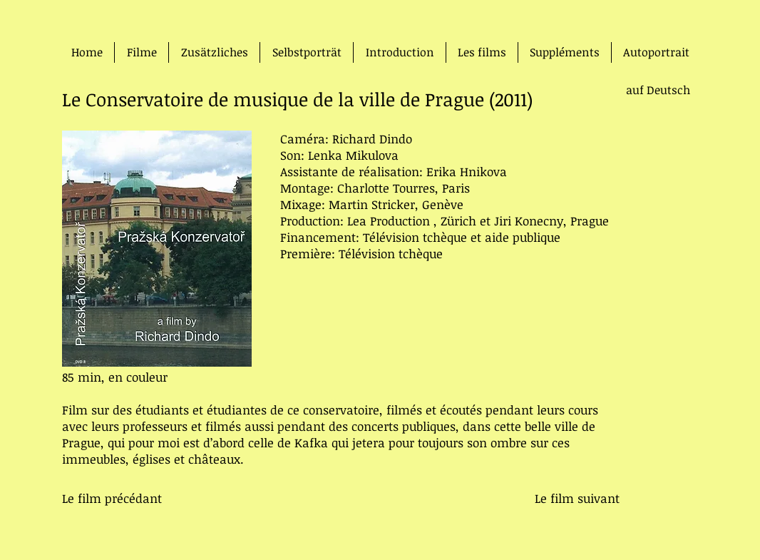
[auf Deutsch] (643, 89)
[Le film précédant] (112, 498)
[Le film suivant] (577, 498)
